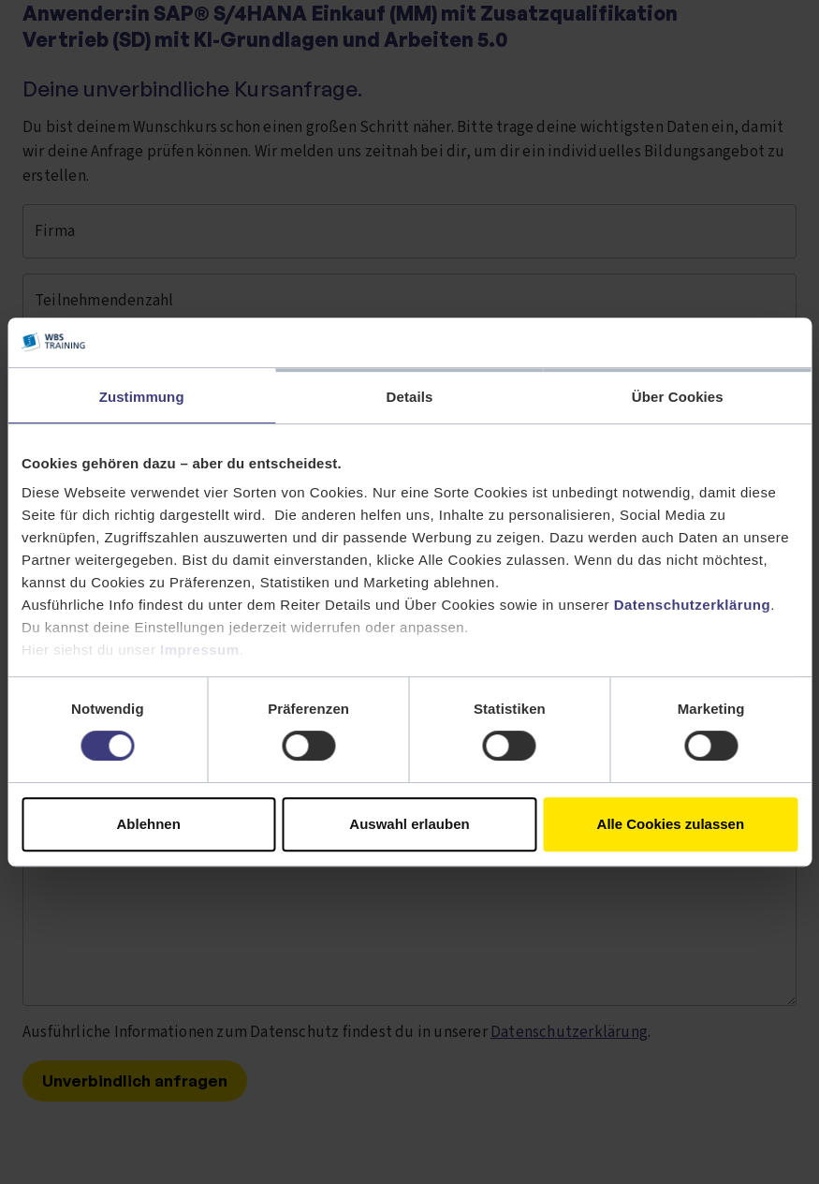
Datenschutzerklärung (692, 605)
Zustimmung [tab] (141, 397)
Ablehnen (149, 824)
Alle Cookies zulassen (671, 824)
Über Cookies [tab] (678, 397)
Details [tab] (410, 397)
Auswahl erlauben (409, 824)
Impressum (200, 650)
